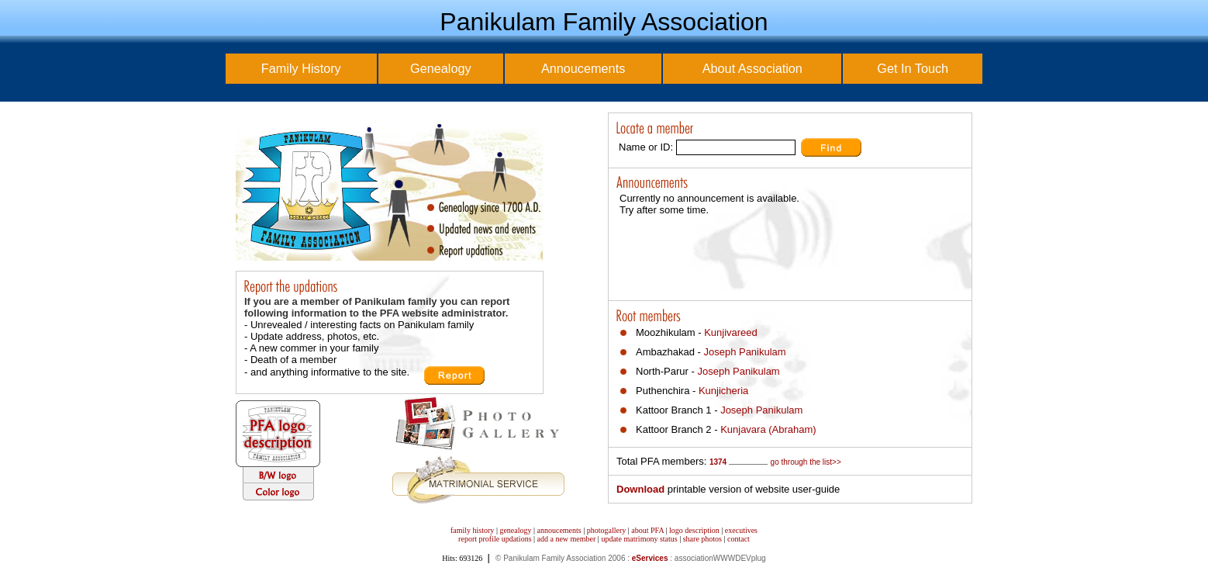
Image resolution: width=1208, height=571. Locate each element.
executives (741, 530)
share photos (702, 539)
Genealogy (440, 68)
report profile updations (494, 539)
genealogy (515, 530)
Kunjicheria (723, 390)
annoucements (559, 530)
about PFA (647, 530)
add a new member (566, 539)
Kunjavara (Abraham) (768, 429)
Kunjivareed (731, 332)
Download (640, 489)
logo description (694, 530)
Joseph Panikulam (744, 352)
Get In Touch (912, 68)
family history (472, 530)
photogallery (606, 530)
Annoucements (583, 68)
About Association (752, 68)
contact (738, 539)
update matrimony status (639, 539)
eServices (650, 558)
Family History (301, 68)
